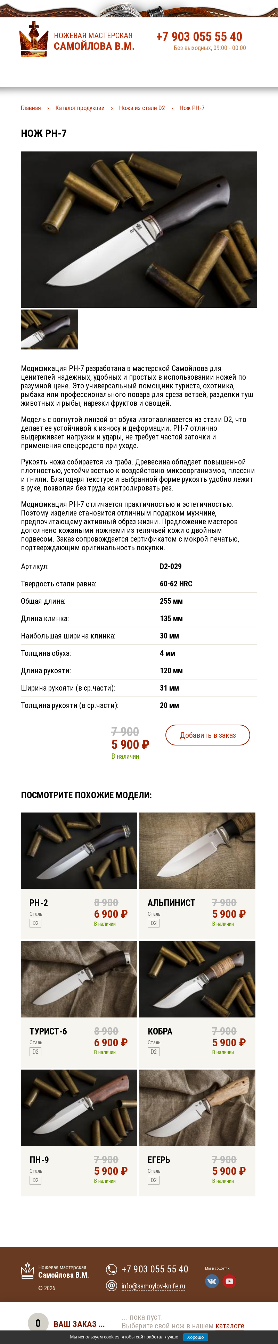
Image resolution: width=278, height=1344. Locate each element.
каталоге (229, 1325)
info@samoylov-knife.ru (153, 1286)
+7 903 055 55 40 (199, 37)
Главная (31, 108)
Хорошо (195, 1337)
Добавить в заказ (208, 735)
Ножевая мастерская (96, 41)
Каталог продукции (80, 108)
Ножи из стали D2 (142, 108)
